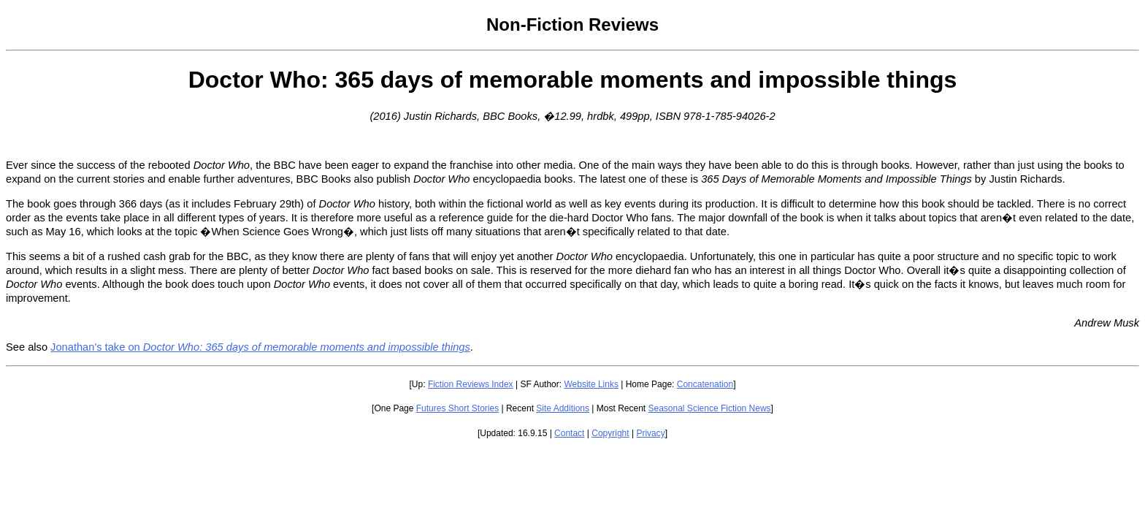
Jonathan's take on (260, 347)
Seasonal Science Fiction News (709, 408)
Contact (569, 433)
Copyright (610, 433)
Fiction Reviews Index (470, 384)
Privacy (650, 433)
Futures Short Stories (457, 408)
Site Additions (562, 408)
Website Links (591, 384)
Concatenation (705, 384)
